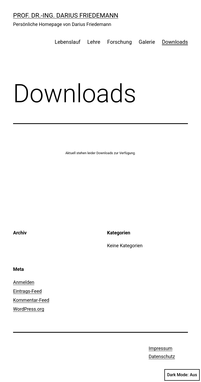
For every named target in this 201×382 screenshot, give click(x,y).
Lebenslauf (67, 42)
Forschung (119, 42)
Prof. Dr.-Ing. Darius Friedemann (65, 15)
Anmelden (23, 282)
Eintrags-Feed (27, 291)
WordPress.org (28, 309)
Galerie (147, 42)
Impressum (160, 348)
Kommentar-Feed (31, 300)
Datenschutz (162, 356)
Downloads (175, 42)
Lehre (93, 42)
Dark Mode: (182, 375)
